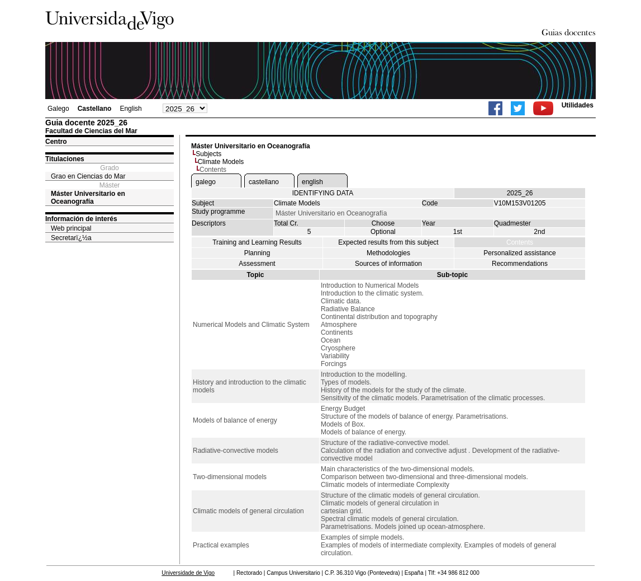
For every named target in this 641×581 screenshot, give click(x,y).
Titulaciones (64, 159)
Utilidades (577, 105)
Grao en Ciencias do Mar (88, 176)
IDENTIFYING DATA (323, 193)
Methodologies (388, 253)
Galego (58, 109)
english (312, 182)
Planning (257, 253)
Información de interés (81, 219)
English (130, 109)
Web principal (71, 228)
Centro (56, 142)
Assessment (257, 264)
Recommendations (520, 264)
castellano (264, 182)
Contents (519, 242)
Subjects (208, 154)
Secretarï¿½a (71, 238)
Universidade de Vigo (188, 573)
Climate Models (221, 162)
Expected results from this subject (388, 242)
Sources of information (388, 264)
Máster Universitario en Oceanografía (88, 197)
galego (206, 182)
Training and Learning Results (257, 242)
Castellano (95, 109)
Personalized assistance (519, 253)
